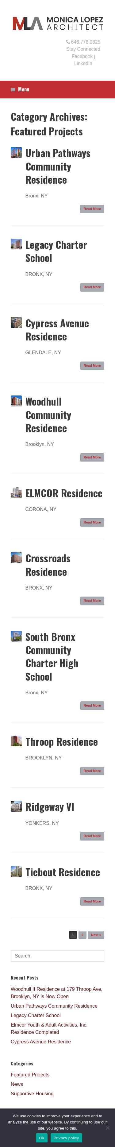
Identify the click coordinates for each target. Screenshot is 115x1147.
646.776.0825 (83, 42)
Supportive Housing (32, 1093)
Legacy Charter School (56, 251)
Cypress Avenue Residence (57, 329)
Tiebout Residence (62, 872)
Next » (96, 935)
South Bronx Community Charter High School (52, 656)
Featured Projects (30, 1074)
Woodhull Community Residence (48, 414)
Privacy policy (66, 1138)
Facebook (82, 56)
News (17, 1084)
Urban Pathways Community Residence (57, 165)
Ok (41, 1138)
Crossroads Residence (48, 564)
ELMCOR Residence (63, 493)
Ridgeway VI (49, 806)
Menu (20, 89)
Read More (92, 209)
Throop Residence (61, 741)
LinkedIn (83, 63)
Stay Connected (83, 49)
